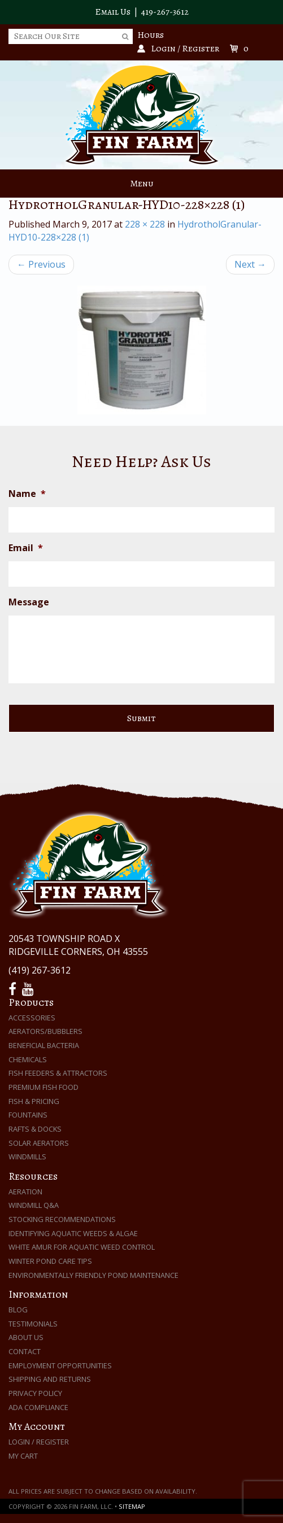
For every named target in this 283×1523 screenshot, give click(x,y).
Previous (41, 264)
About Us (25, 1337)
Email (25, 548)
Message (28, 602)
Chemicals (27, 1059)
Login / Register (38, 1442)
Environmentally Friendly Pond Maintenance (93, 1275)
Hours (150, 35)
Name (27, 494)
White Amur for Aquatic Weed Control (81, 1247)
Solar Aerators (38, 1143)
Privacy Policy (35, 1393)
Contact (24, 1351)
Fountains (27, 1115)
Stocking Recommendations (62, 1219)
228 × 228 (145, 224)
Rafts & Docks (35, 1129)
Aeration (25, 1191)
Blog (18, 1309)
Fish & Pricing (33, 1101)
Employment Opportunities (60, 1365)
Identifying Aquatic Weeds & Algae (73, 1233)
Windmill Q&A (33, 1205)
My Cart (23, 1456)
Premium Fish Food (43, 1087)
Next (250, 264)
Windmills (27, 1156)
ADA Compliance (38, 1407)
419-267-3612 (165, 12)
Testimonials (33, 1324)
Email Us (112, 12)
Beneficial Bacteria (43, 1045)
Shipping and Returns (49, 1379)
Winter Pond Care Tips (50, 1261)
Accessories (31, 1018)
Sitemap (132, 1506)
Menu (142, 183)
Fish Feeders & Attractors (57, 1073)
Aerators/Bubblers (45, 1031)
